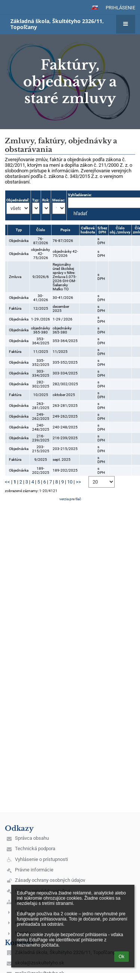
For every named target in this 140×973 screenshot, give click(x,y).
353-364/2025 (40, 341)
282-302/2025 (40, 384)
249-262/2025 (40, 416)
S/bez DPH (102, 230)
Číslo (40, 230)
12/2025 (40, 308)
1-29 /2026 (40, 319)
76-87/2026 (40, 241)
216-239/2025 (40, 438)
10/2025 (40, 395)
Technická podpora (35, 848)
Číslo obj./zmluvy (120, 230)
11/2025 (40, 352)
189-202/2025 (40, 470)
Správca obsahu (32, 838)
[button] (94, 7)
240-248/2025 (40, 427)
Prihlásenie (120, 7)
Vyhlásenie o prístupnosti (41, 859)
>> (78, 482)
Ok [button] (121, 956)
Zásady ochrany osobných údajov (50, 880)
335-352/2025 (40, 362)
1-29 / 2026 (62, 319)
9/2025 (40, 459)
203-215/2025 (40, 449)
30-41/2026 (40, 298)
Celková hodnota (88, 230)
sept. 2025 (62, 459)
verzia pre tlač (70, 499)
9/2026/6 (40, 277)
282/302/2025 (65, 384)
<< (7, 482)
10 (69, 482)
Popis (65, 230)
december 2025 (61, 308)
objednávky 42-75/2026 (40, 254)
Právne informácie (34, 869)
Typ (19, 230)
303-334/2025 (40, 373)
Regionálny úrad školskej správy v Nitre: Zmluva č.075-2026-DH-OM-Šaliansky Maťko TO (65, 276)
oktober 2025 (64, 395)
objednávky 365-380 (40, 330)
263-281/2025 (40, 406)
